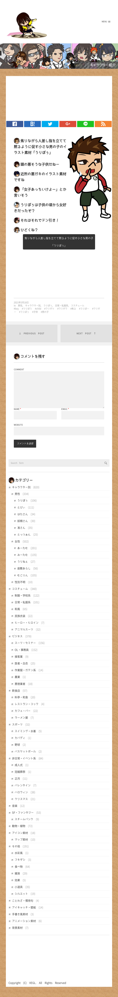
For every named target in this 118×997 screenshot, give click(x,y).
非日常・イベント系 (24, 758)
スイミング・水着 (25, 731)
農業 (17, 677)
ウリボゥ (49, 309)
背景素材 (17, 927)
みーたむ (22, 555)
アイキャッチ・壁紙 (24, 907)
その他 (16, 846)
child (38, 309)
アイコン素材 (20, 833)
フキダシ (20, 859)
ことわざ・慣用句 (22, 900)
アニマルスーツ (24, 629)
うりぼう (27, 309)
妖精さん (22, 521)
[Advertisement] (57, 97)
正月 (17, 778)
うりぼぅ (47, 305)
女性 (17, 541)
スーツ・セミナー (25, 643)
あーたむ (22, 548)
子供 (35, 312)
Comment (19, 369)
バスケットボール (25, 751)
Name (17, 409)
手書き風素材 (20, 914)
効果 (17, 880)
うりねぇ (22, 561)
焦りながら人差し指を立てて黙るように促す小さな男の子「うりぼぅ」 (59, 242)
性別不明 (20, 582)
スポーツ (17, 724)
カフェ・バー (23, 710)
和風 (17, 609)
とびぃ (21, 507)
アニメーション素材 (24, 921)
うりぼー (84, 309)
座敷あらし (24, 568)
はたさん (22, 514)
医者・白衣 (21, 663)
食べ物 (19, 866)
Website (18, 425)
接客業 (19, 656)
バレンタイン (23, 785)
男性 (20, 305)
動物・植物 (18, 826)
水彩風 (19, 853)
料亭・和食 (21, 697)
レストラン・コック (27, 704)
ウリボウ (62, 309)
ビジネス (17, 636)
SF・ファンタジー (23, 812)
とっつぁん (24, 534)
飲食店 (16, 690)
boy (17, 309)
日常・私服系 (61, 305)
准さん (21, 527)
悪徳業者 (20, 684)
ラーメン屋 (21, 717)
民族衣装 (20, 616)
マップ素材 (21, 839)
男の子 (45, 312)
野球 (17, 744)
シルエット (21, 893)
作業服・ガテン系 (25, 670)
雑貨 (17, 873)
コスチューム (77, 305)
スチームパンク (24, 819)
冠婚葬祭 (20, 771)
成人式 (19, 765)
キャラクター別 (33, 305)
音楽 (14, 805)
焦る (74, 309)
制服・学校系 (23, 595)
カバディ (20, 738)
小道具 (19, 887)
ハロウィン (21, 792)
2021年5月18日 (21, 302)
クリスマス (21, 799)
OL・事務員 (22, 650)
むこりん (22, 575)
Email (65, 409)
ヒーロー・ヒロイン (27, 622)
